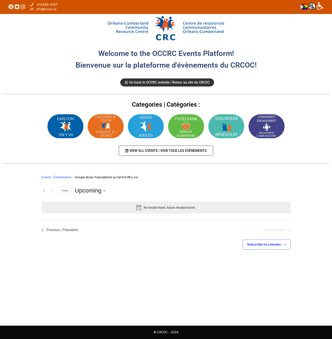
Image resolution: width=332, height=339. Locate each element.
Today (64, 190)
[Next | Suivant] (52, 190)
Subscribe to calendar (264, 244)
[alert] (166, 207)
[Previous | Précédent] (44, 190)
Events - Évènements (57, 177)
